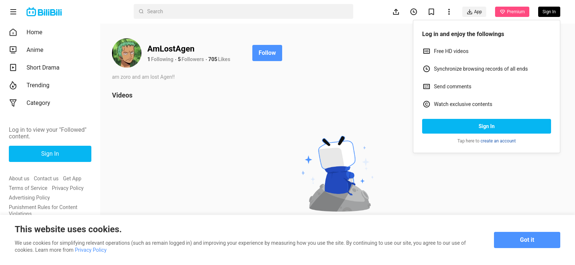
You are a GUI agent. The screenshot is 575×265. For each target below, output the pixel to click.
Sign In (486, 126)
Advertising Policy (29, 198)
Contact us (46, 178)
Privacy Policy (68, 188)
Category (29, 103)
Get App (72, 178)
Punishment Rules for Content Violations (43, 210)
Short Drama (34, 67)
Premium (512, 12)
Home (25, 32)
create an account (498, 141)
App (474, 12)
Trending (29, 85)
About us (19, 178)
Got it (527, 239)
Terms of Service (28, 188)
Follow (267, 52)
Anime (26, 50)
